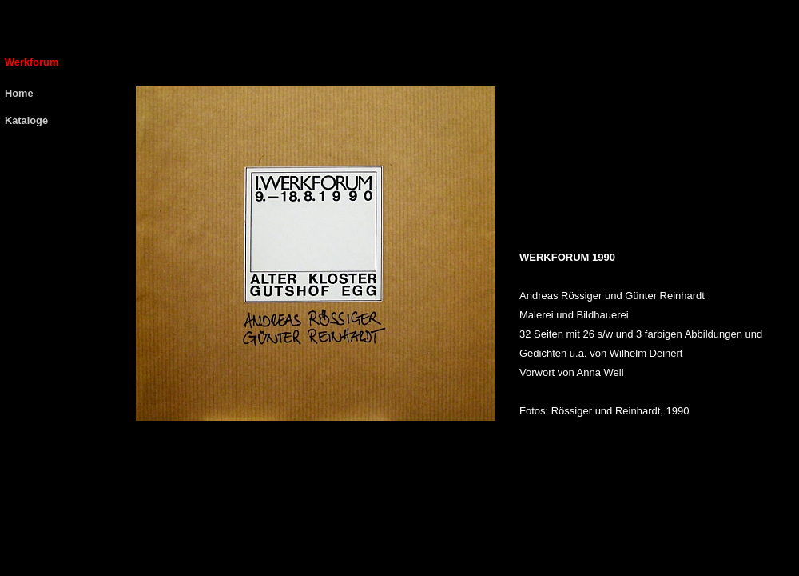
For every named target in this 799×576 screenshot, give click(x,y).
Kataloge (26, 120)
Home (19, 93)
